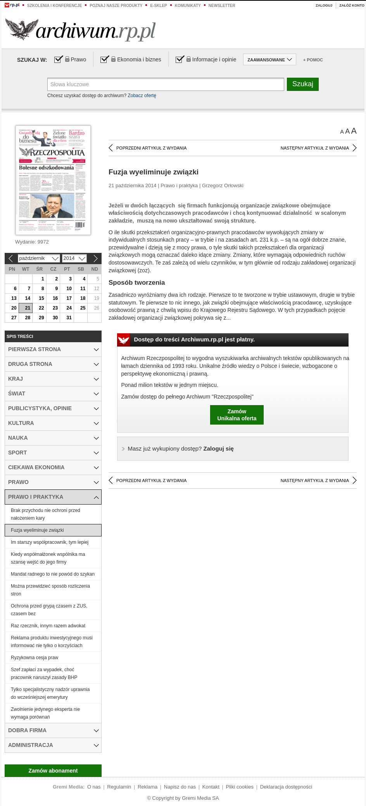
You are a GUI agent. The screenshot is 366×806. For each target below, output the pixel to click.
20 (13, 308)
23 (55, 308)
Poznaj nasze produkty (116, 5)
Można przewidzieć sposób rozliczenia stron (50, 590)
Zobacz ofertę (142, 95)
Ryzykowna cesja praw (34, 657)
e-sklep (158, 5)
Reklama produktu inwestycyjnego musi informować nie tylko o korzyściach (52, 641)
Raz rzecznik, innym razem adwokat (48, 625)
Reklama (147, 787)
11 (82, 288)
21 (27, 308)
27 (13, 317)
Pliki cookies (240, 787)
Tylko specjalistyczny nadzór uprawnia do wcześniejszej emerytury (50, 693)
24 (68, 308)
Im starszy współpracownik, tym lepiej (49, 542)
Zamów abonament (53, 771)
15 (41, 298)
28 (27, 317)
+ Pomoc (313, 59)
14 (27, 298)
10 (68, 288)
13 (13, 298)
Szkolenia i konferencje (54, 5)
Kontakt (210, 787)
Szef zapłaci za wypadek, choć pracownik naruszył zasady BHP (44, 673)
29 (41, 317)
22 (41, 308)
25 (82, 308)
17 (68, 298)
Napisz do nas (180, 787)
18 (82, 298)
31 (68, 317)
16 (55, 298)
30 (55, 317)
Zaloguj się (181, 448)
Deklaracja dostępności (286, 787)
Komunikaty (188, 5)
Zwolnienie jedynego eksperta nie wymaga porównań (45, 713)
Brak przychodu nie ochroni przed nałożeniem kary (45, 514)
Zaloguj (324, 5)
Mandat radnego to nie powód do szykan (53, 574)
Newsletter (222, 5)
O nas (94, 787)
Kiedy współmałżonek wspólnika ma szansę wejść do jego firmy (48, 558)
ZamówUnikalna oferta (236, 414)
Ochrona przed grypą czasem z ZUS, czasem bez (49, 609)
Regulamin (119, 787)
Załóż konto (351, 5)
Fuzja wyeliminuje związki (37, 530)
